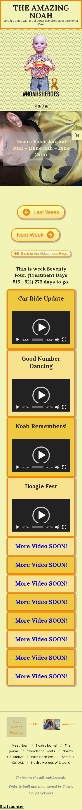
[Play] (18, 339)
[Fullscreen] (64, 339)
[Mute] (57, 339)
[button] (41, 327)
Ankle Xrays (71, 724)
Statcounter (12, 806)
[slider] (37, 340)
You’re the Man (29, 724)
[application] (41, 327)
